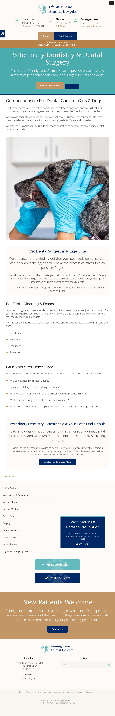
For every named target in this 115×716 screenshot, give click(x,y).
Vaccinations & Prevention (15, 496)
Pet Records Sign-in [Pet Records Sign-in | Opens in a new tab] (58, 566)
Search (70, 693)
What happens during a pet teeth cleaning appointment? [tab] (39, 401)
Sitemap (79, 693)
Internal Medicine (11, 510)
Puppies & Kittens (11, 531)
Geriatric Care (9, 538)
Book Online (65, 37)
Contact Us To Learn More (57, 463)
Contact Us (57, 630)
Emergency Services (90, 27)
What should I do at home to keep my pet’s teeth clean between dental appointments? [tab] (55, 407)
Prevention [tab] (15, 353)
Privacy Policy (25, 693)
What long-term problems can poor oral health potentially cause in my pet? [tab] (49, 394)
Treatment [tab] (15, 347)
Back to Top (91, 693)
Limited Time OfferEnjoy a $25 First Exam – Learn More (56, 45)
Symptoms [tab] (15, 334)
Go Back (9, 478)
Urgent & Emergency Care (15, 552)
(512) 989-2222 (63, 24)
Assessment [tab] (16, 340)
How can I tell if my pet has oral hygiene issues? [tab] (35, 388)
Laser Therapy (10, 545)
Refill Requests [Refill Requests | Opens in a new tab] (57, 579)
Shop (46, 37)
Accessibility (59, 693)
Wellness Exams (11, 503)
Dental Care (9, 517)
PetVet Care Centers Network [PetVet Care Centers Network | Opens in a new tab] (62, 704)
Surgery (6, 524)
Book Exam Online (42, 87)
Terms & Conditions (42, 693)
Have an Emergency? (90, 24)
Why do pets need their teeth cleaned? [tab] (30, 382)
